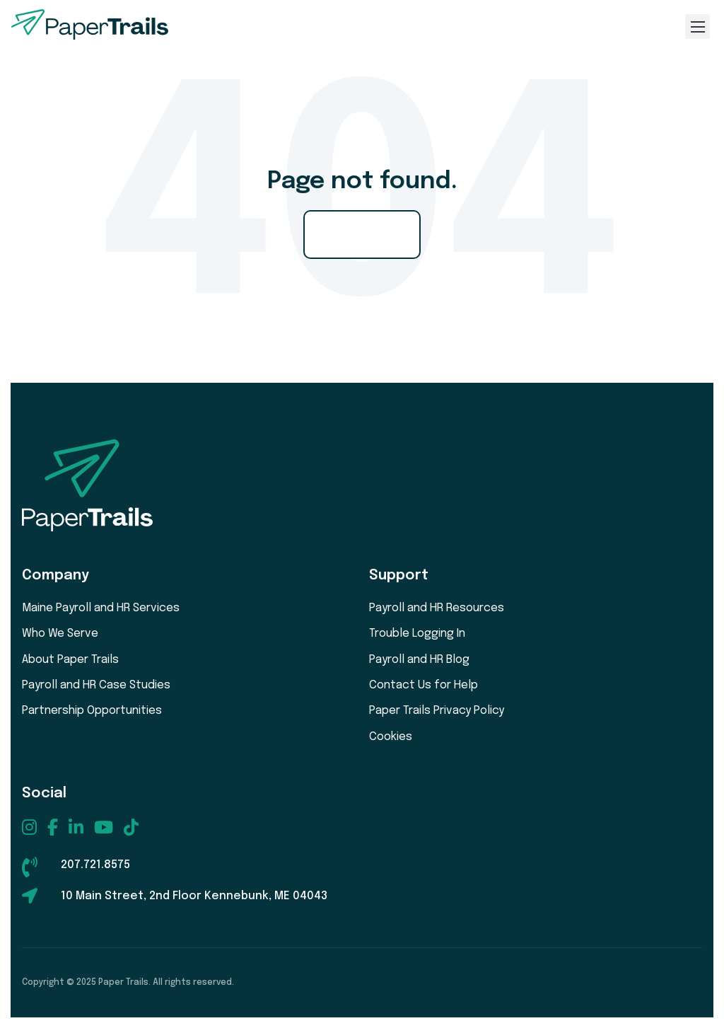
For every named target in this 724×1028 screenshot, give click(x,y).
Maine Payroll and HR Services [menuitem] (101, 608)
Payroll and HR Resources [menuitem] (436, 608)
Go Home (362, 234)
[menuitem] (29, 827)
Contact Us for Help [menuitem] (423, 685)
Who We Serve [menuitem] (60, 634)
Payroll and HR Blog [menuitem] (419, 660)
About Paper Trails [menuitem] (70, 660)
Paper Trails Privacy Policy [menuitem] (436, 711)
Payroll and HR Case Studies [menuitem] (96, 685)
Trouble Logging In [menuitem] (417, 634)
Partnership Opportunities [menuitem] (92, 711)
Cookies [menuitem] (390, 737)
